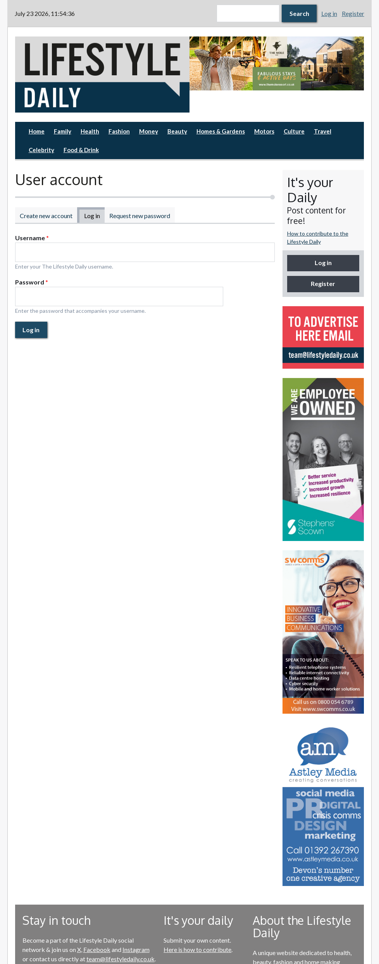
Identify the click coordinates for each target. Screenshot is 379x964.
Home (37, 131)
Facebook (96, 949)
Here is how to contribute (197, 949)
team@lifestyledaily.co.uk (120, 958)
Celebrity (41, 149)
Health (90, 131)
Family (62, 131)
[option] (277, 63)
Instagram (136, 949)
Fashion (119, 131)
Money (148, 131)
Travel (322, 131)
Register (353, 13)
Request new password (139, 215)
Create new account (46, 215)
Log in (329, 13)
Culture (294, 131)
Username (32, 237)
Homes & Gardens (220, 131)
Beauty (177, 131)
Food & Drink (81, 149)
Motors (264, 131)
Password (31, 282)
